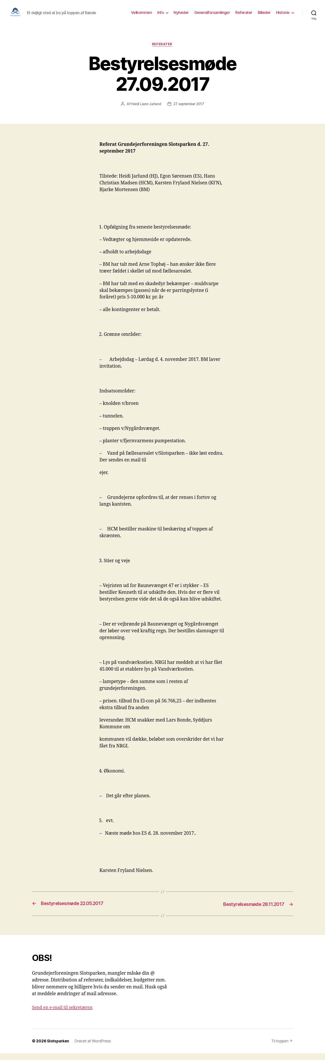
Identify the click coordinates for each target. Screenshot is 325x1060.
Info (160, 15)
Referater (243, 15)
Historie (283, 15)
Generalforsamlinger (212, 15)
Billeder (264, 15)
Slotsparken (58, 1047)
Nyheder (181, 15)
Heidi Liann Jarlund (145, 111)
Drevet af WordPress (93, 1047)
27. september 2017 (189, 111)
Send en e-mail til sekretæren (63, 1014)
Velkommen (141, 15)
